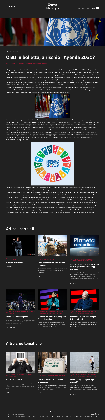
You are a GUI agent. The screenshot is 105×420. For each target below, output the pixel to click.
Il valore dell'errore (14, 262)
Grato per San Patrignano (17, 316)
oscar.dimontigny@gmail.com (60, 416)
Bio (79, 12)
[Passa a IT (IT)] (97, 12)
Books (83, 12)
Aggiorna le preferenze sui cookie (88, 416)
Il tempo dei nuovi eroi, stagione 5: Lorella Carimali (52, 318)
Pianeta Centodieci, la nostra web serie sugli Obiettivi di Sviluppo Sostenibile (84, 267)
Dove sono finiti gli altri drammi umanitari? (51, 264)
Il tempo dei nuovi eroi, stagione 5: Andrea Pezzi (83, 318)
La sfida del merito (14, 379)
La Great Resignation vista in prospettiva (50, 380)
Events (88, 12)
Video (93, 12)
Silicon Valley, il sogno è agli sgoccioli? (82, 380)
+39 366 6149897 (74, 416)
